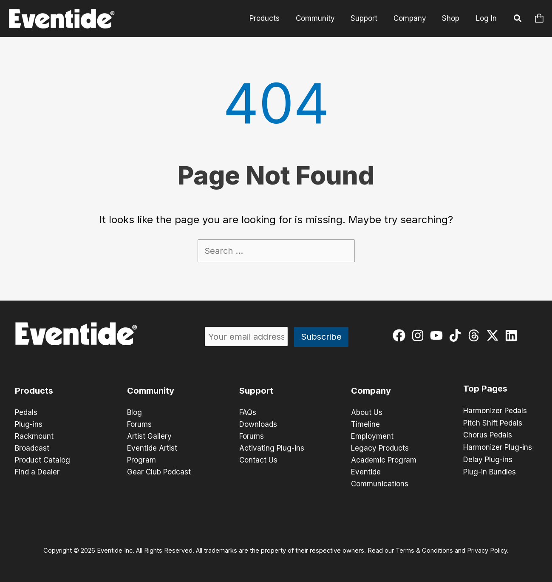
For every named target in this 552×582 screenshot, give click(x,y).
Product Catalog (42, 460)
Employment (372, 436)
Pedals (26, 412)
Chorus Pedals (487, 434)
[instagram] (419, 335)
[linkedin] (513, 335)
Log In (486, 18)
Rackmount (34, 436)
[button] (518, 19)
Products (271, 18)
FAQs (247, 412)
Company (412, 18)
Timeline (365, 424)
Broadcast (32, 448)
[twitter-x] (494, 335)
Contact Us (258, 460)
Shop (451, 18)
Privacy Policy (487, 550)
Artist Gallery (149, 436)
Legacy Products (380, 448)
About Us (366, 412)
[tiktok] (457, 335)
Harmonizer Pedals (495, 410)
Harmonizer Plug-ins (497, 446)
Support (367, 18)
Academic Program (383, 460)
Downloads (258, 424)
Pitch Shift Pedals (492, 422)
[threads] (475, 335)
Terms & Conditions (424, 550)
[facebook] (401, 335)
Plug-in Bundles (489, 470)
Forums (139, 424)
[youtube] (438, 335)
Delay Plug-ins (487, 458)
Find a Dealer (37, 472)
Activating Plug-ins (271, 448)
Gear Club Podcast (159, 472)
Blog (134, 412)
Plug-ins (28, 424)
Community (320, 18)
